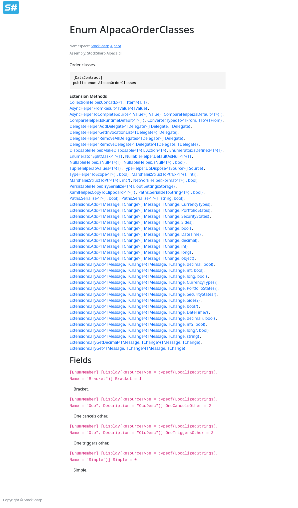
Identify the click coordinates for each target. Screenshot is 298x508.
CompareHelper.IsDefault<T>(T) (193, 114)
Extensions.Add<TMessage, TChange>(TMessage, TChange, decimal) (133, 240)
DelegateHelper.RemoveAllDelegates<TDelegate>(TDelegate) (126, 138)
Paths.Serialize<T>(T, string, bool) (152, 198)
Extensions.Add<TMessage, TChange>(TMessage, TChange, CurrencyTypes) (140, 204)
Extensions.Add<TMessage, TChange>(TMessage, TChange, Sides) (131, 222)
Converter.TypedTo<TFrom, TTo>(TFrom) (184, 120)
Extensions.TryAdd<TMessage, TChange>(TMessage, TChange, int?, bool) (137, 324)
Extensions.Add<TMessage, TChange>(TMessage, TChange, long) (130, 252)
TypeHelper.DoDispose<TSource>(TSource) (163, 168)
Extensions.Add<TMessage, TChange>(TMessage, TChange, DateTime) (135, 234)
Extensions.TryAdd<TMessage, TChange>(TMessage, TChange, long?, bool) (139, 330)
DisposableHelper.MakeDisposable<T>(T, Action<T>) (118, 150)
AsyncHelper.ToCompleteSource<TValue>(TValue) (115, 114)
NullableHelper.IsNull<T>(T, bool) (154, 162)
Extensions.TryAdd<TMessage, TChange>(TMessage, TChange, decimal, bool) (141, 264)
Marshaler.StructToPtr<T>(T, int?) (100, 180)
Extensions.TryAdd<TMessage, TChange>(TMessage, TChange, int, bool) (137, 270)
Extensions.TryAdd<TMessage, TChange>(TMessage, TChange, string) (134, 336)
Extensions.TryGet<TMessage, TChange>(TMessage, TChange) (127, 348)
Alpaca (115, 46)
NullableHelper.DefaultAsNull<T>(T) (158, 156)
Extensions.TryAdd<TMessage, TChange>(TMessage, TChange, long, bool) (138, 276)
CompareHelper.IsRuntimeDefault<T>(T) (107, 120)
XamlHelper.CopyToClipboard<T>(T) (102, 192)
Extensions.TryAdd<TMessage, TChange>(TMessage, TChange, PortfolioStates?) (144, 288)
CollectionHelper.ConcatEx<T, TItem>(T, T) (108, 102)
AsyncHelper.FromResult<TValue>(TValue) (108, 108)
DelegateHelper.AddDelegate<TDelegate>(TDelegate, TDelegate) (130, 126)
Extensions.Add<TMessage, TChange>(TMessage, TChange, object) (132, 258)
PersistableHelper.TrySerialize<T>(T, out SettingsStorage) (122, 186)
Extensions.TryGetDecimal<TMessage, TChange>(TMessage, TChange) (135, 342)
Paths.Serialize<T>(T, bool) (94, 198)
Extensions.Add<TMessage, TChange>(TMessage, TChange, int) (129, 246)
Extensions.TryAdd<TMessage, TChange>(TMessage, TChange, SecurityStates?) (143, 294)
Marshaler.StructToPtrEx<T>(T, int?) (164, 174)
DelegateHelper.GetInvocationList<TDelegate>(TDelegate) (123, 132)
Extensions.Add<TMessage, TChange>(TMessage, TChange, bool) (130, 228)
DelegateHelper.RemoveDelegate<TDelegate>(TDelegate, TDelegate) (134, 144)
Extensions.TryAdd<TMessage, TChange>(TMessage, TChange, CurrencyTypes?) (144, 282)
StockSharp (100, 46)
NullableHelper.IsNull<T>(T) (95, 162)
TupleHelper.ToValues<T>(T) (95, 168)
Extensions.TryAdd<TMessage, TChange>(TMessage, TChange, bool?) (134, 306)
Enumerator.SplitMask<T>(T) (96, 156)
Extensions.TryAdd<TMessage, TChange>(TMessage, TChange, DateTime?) (139, 312)
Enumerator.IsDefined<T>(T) (195, 150)
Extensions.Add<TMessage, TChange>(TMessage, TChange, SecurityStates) (139, 216)
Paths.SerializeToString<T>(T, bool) (170, 192)
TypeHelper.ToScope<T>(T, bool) (99, 174)
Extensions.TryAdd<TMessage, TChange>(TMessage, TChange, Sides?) (135, 300)
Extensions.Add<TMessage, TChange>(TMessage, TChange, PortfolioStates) (140, 210)
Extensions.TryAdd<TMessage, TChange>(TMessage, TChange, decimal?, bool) (142, 318)
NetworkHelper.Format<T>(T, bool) (165, 180)
